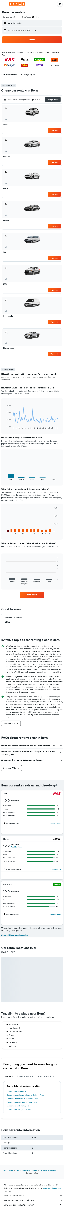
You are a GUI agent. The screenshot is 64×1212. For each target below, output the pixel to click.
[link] (32, 595)
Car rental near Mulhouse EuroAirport (22, 1102)
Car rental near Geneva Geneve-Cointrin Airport (26, 1095)
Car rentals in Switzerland (48, 1171)
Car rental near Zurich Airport (18, 1091)
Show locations (55, 824)
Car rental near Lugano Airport (19, 1109)
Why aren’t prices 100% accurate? (33, 1204)
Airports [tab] (9, 1076)
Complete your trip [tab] (25, 1076)
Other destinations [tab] (45, 1076)
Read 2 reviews (16, 847)
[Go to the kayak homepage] (17, 4)
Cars (17, 1171)
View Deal (54, 130)
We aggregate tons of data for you (33, 1200)
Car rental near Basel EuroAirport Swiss (22, 1098)
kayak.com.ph (8, 1171)
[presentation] (56, 785)
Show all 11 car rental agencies (14, 935)
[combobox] (10, 17)
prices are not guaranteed (52, 1188)
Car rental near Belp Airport (18, 1106)
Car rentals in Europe (29, 1171)
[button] (4, 4)
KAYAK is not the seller (33, 1195)
